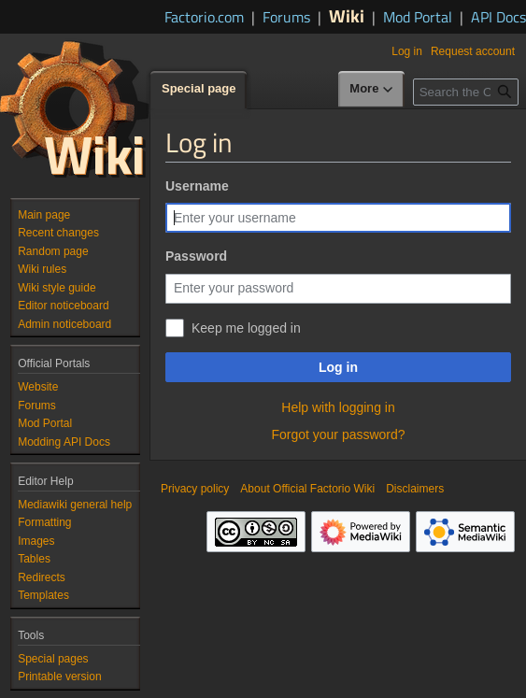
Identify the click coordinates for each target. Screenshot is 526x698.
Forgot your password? (338, 434)
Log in (338, 367)
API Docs (498, 17)
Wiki (346, 15)
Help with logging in (337, 407)
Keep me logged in (246, 328)
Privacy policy (195, 488)
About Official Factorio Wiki (307, 488)
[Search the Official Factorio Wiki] (466, 92)
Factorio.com (204, 17)
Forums (286, 17)
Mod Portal (417, 17)
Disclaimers (415, 488)
